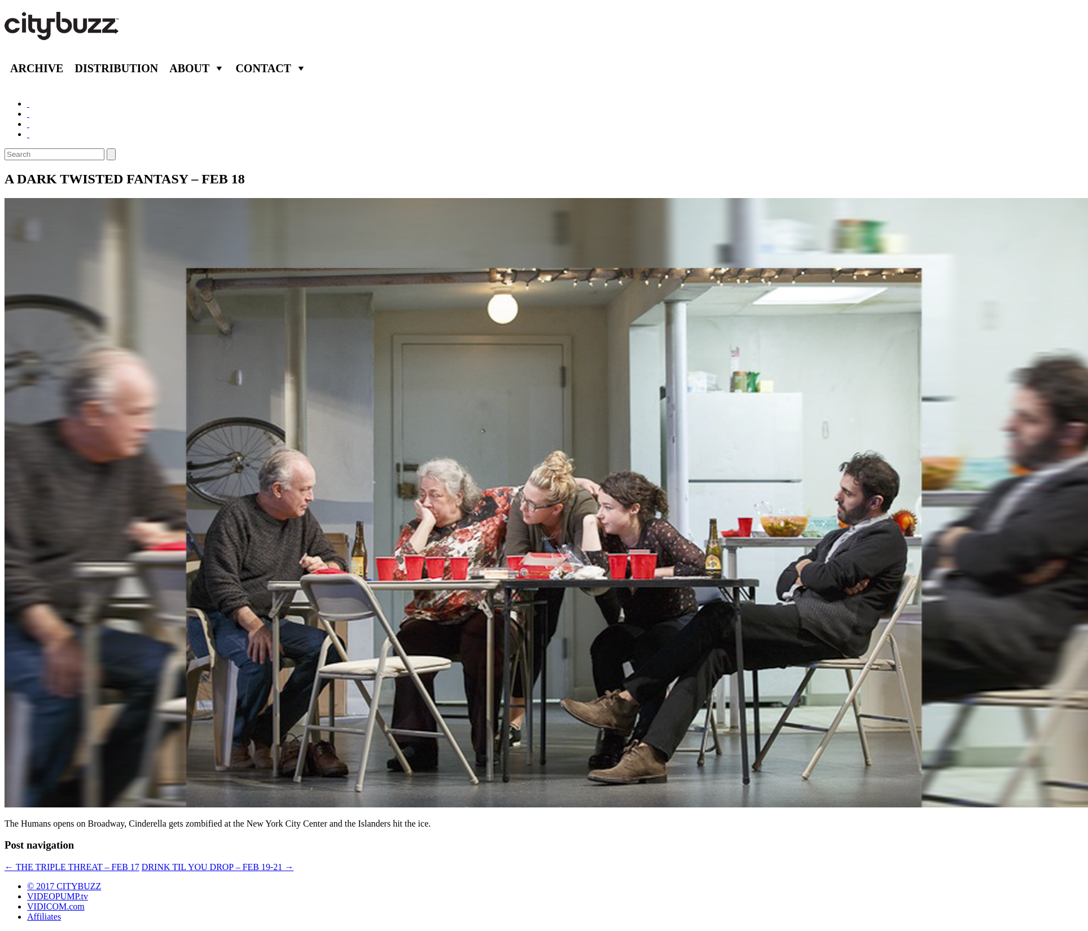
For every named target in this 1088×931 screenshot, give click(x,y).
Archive (36, 68)
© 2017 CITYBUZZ (64, 886)
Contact (263, 68)
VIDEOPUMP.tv (57, 896)
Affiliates (44, 916)
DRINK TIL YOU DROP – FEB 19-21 (217, 867)
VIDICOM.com (56, 906)
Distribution (116, 68)
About (189, 68)
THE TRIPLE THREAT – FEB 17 (72, 867)
